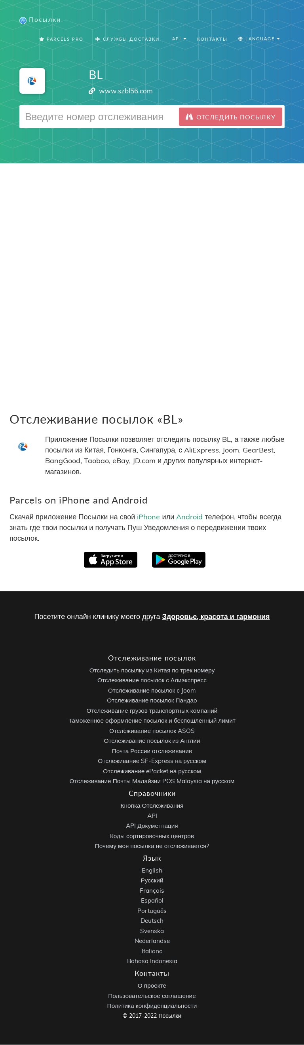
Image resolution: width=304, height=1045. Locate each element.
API (152, 816)
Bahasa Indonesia (152, 961)
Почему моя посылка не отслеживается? (152, 846)
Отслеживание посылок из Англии (152, 741)
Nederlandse (152, 941)
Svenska (152, 931)
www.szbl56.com (126, 91)
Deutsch (152, 921)
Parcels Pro (61, 39)
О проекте (152, 986)
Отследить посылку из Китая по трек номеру (152, 670)
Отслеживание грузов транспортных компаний (152, 711)
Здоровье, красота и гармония (216, 616)
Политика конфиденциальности (152, 1006)
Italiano (152, 951)
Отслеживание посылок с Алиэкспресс (152, 680)
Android (189, 517)
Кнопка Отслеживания (152, 806)
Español (152, 901)
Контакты (212, 39)
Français (152, 891)
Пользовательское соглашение (152, 996)
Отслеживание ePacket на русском (152, 771)
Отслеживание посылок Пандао (152, 700)
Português (152, 911)
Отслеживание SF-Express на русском (152, 761)
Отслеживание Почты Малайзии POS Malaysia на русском (152, 781)
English (152, 871)
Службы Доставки (127, 39)
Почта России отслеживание (152, 751)
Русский (152, 881)
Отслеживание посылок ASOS (152, 731)
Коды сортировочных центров (152, 836)
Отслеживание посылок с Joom (152, 691)
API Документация (152, 826)
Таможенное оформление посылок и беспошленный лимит (152, 721)
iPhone (148, 517)
